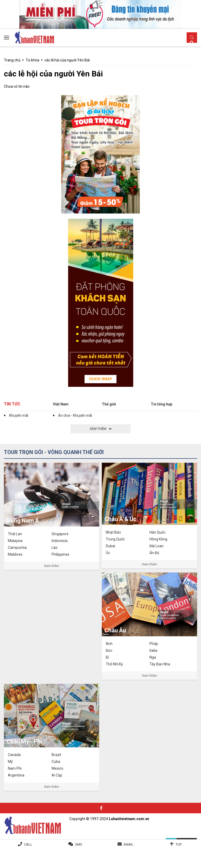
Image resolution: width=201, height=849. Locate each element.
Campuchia (17, 547)
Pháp (153, 644)
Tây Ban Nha (159, 664)
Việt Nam (61, 404)
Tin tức (12, 404)
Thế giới (109, 404)
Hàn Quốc (157, 532)
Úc (108, 553)
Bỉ (107, 657)
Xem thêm (51, 566)
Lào (55, 547)
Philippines (60, 554)
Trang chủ (12, 60)
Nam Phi (15, 768)
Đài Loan (156, 546)
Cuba (56, 761)
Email (128, 844)
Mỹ (10, 761)
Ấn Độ (154, 553)
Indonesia (60, 541)
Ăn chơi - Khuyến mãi (75, 415)
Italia (153, 650)
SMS (78, 844)
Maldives (15, 554)
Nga (152, 657)
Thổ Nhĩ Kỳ (114, 664)
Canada (14, 755)
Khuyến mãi (18, 415)
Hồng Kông (158, 539)
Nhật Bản (113, 532)
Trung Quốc (115, 539)
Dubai (110, 546)
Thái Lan (15, 534)
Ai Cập (57, 775)
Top (179, 844)
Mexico (57, 768)
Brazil (56, 755)
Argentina (16, 775)
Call (28, 844)
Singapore (60, 534)
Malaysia (15, 541)
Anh (109, 644)
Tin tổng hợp (161, 404)
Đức (109, 650)
